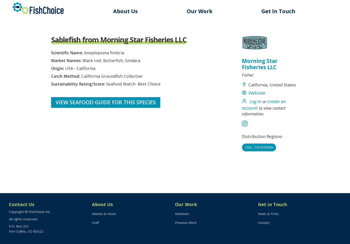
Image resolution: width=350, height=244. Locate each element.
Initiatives (182, 213)
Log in (255, 111)
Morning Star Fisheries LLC (260, 65)
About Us (128, 11)
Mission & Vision (104, 213)
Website (256, 102)
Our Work (202, 11)
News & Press (269, 213)
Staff (95, 223)
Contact (264, 223)
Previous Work (186, 223)
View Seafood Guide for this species (106, 107)
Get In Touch (279, 11)
